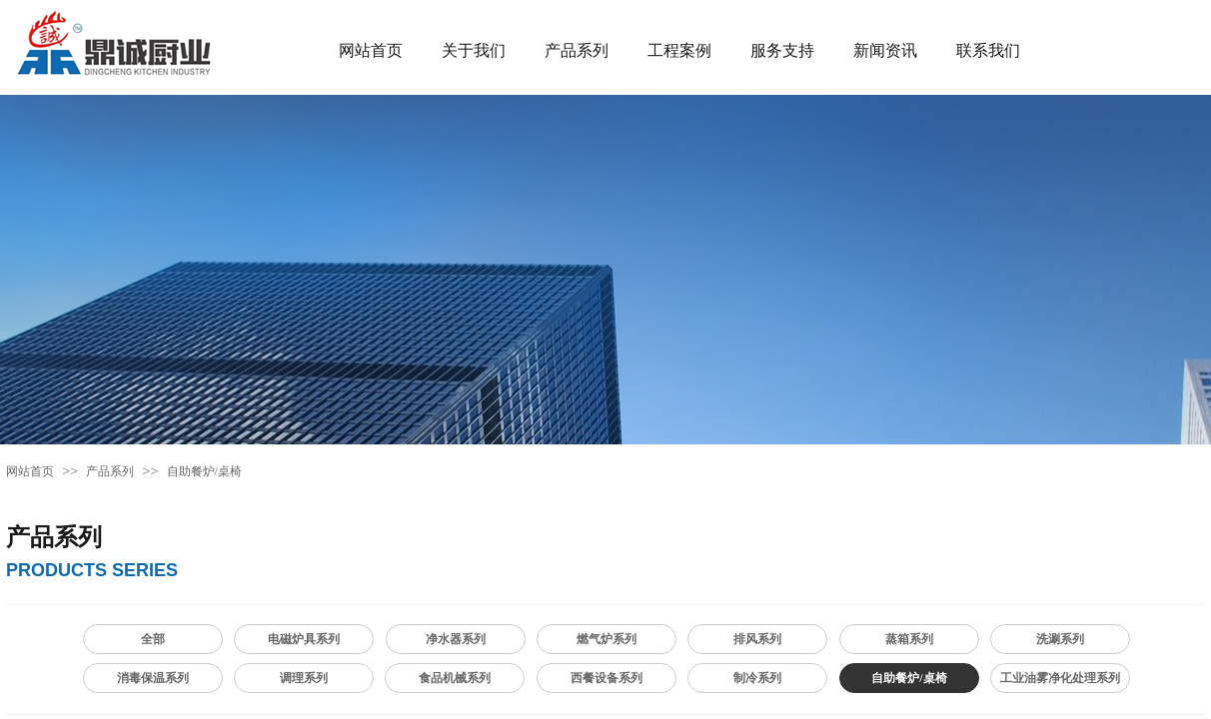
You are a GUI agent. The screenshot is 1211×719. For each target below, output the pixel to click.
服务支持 (782, 50)
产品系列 (576, 50)
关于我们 (474, 50)
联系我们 (988, 50)
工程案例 (679, 50)
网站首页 (371, 50)
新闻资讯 (885, 50)
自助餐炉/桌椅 (204, 471)
